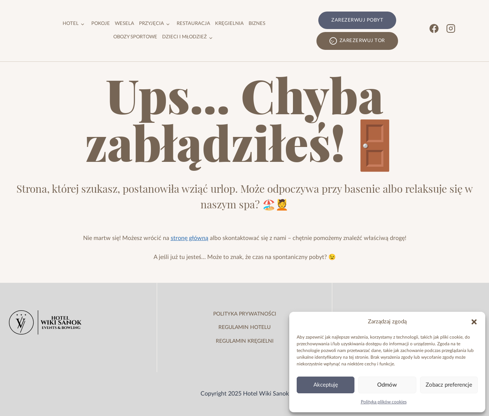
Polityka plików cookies (384, 402)
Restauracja (193, 23)
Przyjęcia (151, 23)
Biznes (257, 23)
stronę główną (189, 238)
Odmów (387, 385)
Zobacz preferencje (449, 385)
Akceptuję (325, 385)
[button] (474, 322)
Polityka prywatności (244, 314)
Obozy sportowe (135, 37)
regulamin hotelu (244, 327)
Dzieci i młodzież (184, 37)
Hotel (71, 23)
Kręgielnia (229, 23)
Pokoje (100, 23)
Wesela (124, 23)
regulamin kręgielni (245, 341)
